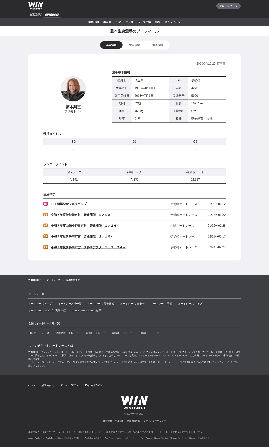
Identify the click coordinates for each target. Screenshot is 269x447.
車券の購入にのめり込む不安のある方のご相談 (129, 432)
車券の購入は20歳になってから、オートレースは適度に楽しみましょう (64, 432)
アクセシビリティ (69, 385)
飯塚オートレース (122, 332)
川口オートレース (38, 332)
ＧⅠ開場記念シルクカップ (69, 204)
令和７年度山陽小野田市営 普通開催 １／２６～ (85, 225)
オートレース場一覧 (69, 303)
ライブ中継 (144, 22)
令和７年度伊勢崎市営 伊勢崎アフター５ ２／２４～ (88, 247)
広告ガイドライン (93, 385)
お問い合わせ (48, 385)
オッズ (129, 22)
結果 (157, 22)
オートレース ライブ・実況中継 (47, 310)
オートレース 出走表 (132, 303)
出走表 (107, 22)
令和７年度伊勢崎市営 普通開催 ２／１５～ (82, 236)
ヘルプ (31, 385)
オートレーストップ (40, 303)
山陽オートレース (149, 332)
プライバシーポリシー (154, 421)
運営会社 (107, 421)
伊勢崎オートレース (67, 332)
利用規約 (119, 421)
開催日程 (93, 22)
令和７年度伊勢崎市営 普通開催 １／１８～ (82, 214)
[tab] (134, 45)
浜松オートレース (95, 332)
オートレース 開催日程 (100, 303)
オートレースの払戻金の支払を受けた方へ (180, 432)
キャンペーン (173, 22)
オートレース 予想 (161, 303)
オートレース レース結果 (86, 310)
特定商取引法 (133, 421)
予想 (118, 22)
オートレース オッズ (190, 303)
